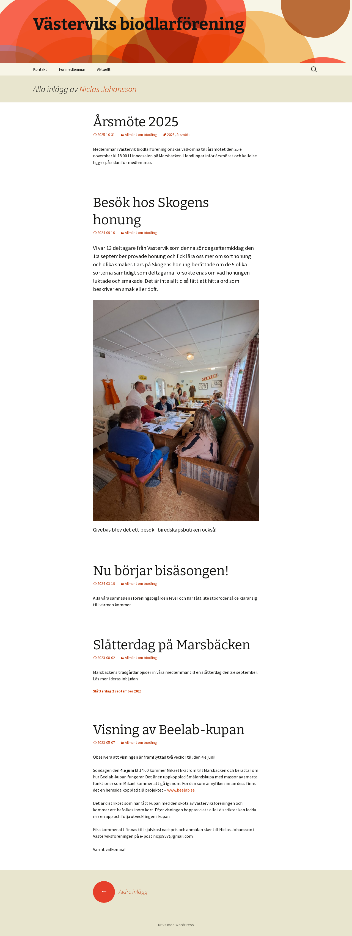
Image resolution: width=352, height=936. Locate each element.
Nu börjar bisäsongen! (161, 571)
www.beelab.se (181, 790)
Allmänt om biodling (141, 134)
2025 (171, 134)
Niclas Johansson (107, 89)
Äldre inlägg (120, 891)
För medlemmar (72, 69)
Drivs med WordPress (176, 924)
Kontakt (40, 69)
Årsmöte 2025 (135, 122)
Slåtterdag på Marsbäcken (171, 645)
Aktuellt (104, 69)
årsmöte (184, 134)
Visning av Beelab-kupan (168, 730)
